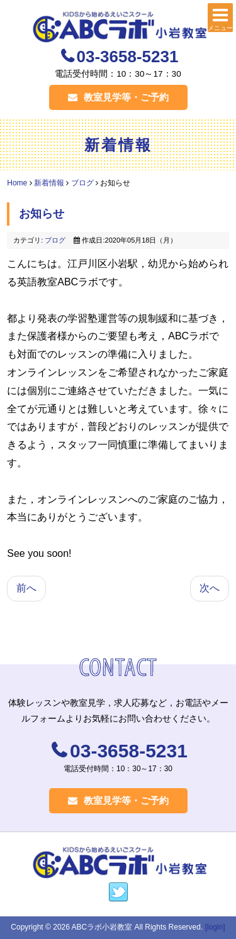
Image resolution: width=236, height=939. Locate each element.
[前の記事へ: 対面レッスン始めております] (26, 588)
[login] (215, 927)
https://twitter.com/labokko (118, 892)
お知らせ (41, 213)
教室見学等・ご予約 (118, 97)
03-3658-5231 (128, 56)
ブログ (82, 182)
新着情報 (49, 182)
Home (17, 182)
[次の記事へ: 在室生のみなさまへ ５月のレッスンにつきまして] (209, 588)
